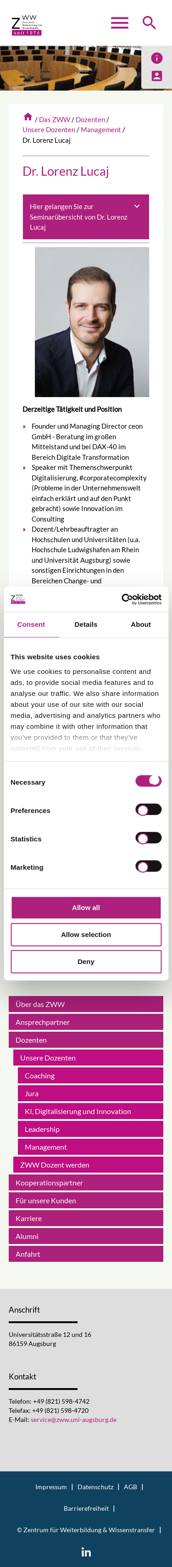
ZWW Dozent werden (54, 1164)
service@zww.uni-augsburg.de (74, 1419)
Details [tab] (86, 624)
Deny (86, 961)
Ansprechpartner (43, 1022)
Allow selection (86, 934)
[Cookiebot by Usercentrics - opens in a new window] (122, 599)
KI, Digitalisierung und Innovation (78, 1111)
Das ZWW (54, 119)
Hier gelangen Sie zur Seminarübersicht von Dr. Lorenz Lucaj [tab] (86, 216)
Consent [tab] (31, 624)
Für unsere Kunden (46, 1200)
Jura (32, 1093)
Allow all (86, 907)
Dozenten (90, 119)
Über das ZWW (40, 1004)
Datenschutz (95, 1487)
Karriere (29, 1218)
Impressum (51, 1487)
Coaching (40, 1075)
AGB (130, 1487)
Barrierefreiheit (86, 1508)
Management (101, 129)
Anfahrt (28, 1253)
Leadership (42, 1129)
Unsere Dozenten (48, 129)
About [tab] (141, 624)
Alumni (27, 1236)
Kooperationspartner (49, 1182)
